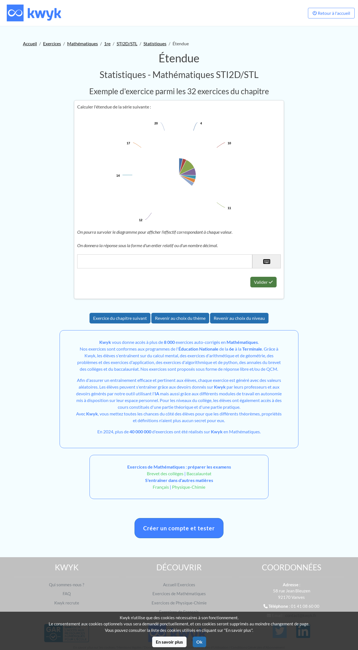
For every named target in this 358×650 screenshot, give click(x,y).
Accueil (30, 43)
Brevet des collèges (165, 473)
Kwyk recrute (66, 602)
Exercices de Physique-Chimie (179, 602)
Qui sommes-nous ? (66, 584)
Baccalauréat (199, 473)
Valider (263, 282)
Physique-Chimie (188, 487)
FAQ (67, 593)
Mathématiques (82, 43)
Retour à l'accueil (331, 13)
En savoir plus (169, 641)
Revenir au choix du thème (180, 318)
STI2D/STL (127, 43)
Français (161, 487)
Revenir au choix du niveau (239, 318)
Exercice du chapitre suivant (120, 318)
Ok (199, 641)
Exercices (52, 43)
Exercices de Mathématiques (179, 593)
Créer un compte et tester (179, 528)
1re (107, 43)
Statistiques (154, 43)
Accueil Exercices (179, 584)
